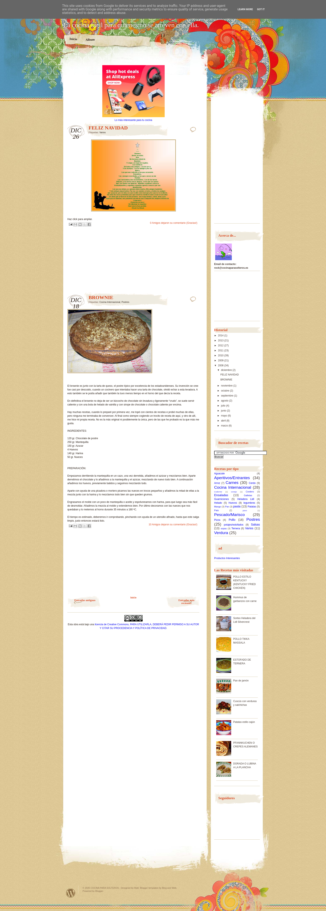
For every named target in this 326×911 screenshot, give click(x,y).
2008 (221, 365)
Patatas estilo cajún (244, 722)
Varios (102, 132)
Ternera (235, 528)
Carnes (232, 482)
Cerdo (252, 483)
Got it (261, 9)
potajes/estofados (233, 524)
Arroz (217, 483)
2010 (221, 355)
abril (223, 420)
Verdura (221, 533)
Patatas (252, 506)
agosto (225, 400)
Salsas (255, 524)
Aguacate (219, 473)
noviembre (227, 385)
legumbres (249, 502)
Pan (227, 506)
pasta (237, 506)
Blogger (99, 891)
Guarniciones (221, 499)
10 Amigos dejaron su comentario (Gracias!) (173, 524)
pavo (245, 510)
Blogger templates (149, 888)
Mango (217, 506)
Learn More (245, 9)
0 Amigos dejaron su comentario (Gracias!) (173, 222)
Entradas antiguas (85, 600)
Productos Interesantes (227, 558)
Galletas (248, 495)
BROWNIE (101, 297)
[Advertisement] (133, 58)
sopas (224, 528)
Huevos (232, 502)
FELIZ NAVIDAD (108, 127)
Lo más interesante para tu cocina (133, 120)
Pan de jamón (241, 680)
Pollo (232, 519)
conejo (234, 492)
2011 (221, 350)
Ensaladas (221, 495)
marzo (225, 425)
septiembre (227, 395)
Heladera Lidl (245, 499)
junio (224, 410)
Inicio (73, 39)
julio (223, 405)
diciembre (226, 370)
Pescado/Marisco (229, 514)
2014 (221, 335)
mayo (224, 415)
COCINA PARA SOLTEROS (105, 888)
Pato (216, 510)
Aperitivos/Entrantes (232, 478)
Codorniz (218, 492)
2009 (221, 360)
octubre (225, 390)
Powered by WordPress (70, 893)
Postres (125, 302)
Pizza (217, 519)
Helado (218, 502)
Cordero (250, 491)
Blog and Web (169, 888)
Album (90, 39)
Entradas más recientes (186, 602)
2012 (221, 345)
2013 (221, 340)
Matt (136, 888)
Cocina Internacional (109, 302)
